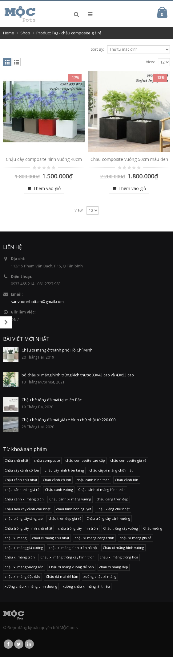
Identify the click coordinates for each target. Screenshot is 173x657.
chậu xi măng (15, 537)
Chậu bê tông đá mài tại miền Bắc (52, 399)
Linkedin (29, 644)
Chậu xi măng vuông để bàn (71, 567)
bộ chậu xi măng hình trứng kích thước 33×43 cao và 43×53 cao (78, 375)
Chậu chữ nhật (16, 460)
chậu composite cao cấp (85, 460)
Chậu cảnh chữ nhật (21, 479)
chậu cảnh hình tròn (93, 479)
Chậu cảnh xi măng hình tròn (102, 489)
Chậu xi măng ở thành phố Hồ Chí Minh (57, 350)
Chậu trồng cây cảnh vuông (108, 518)
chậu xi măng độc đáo (22, 576)
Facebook (8, 644)
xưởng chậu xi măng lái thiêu (86, 586)
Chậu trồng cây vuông (120, 528)
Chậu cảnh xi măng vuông (70, 499)
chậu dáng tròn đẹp (112, 499)
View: (150, 61)
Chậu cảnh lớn (126, 479)
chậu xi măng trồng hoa (119, 557)
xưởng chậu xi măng (99, 576)
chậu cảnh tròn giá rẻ (22, 489)
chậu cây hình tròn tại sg (64, 470)
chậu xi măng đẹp (113, 567)
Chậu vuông (152, 528)
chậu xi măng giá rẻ (135, 537)
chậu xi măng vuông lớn (24, 567)
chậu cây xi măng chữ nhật (111, 470)
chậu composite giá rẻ (128, 460)
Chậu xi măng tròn (20, 557)
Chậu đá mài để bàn (62, 576)
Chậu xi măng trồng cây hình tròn (67, 557)
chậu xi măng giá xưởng (24, 547)
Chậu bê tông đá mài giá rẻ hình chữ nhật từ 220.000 (68, 419)
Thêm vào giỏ (47, 188)
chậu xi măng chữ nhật (50, 537)
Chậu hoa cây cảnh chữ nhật (27, 509)
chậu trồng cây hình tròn (78, 528)
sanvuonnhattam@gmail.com (37, 301)
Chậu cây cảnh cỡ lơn (22, 470)
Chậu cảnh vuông (59, 489)
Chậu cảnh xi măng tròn (24, 499)
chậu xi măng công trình (94, 537)
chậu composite (47, 460)
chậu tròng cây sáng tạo (24, 518)
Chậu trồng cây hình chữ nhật (28, 528)
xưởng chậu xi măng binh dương (31, 586)
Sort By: (97, 49)
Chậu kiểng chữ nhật (113, 509)
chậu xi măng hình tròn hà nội (73, 547)
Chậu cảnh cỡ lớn (57, 479)
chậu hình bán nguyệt (73, 509)
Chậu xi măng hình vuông (123, 547)
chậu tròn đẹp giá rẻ (64, 518)
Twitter (18, 644)
